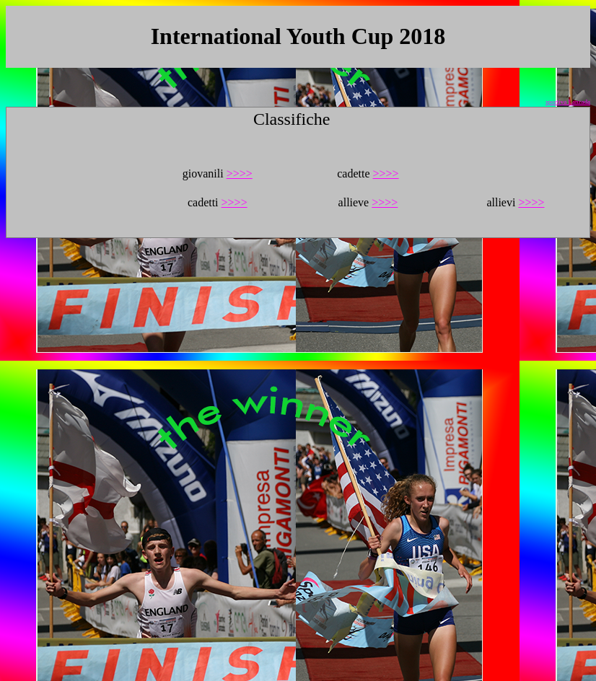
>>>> (240, 173)
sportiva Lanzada (567, 101)
